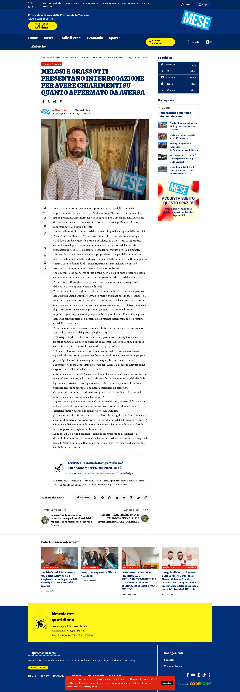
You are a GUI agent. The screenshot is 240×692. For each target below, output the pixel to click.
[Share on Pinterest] (102, 497)
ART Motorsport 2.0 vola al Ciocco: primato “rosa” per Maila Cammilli (182, 158)
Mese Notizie (61, 110)
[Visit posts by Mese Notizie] (45, 111)
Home (44, 57)
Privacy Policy (91, 686)
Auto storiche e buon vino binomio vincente (175, 114)
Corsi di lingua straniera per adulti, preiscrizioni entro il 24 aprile (183, 126)
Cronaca (145, 3)
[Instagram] (198, 675)
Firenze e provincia (110, 3)
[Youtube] (178, 77)
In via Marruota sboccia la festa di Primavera (182, 136)
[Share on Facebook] (43, 101)
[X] (178, 71)
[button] (167, 683)
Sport (76, 3)
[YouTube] (193, 675)
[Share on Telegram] (45, 248)
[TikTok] (204, 675)
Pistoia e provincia (52, 3)
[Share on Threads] (54, 101)
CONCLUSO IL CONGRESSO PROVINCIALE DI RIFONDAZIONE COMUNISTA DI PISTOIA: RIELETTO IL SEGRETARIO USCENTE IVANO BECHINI (140, 580)
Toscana (67, 3)
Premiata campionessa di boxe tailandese (98, 573)
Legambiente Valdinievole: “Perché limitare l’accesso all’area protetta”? (182, 170)
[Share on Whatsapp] (45, 233)
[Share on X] (49, 101)
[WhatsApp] (178, 90)
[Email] (45, 263)
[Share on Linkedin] (45, 241)
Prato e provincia (130, 3)
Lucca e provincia (89, 3)
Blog (51, 57)
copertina (47, 6)
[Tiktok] (178, 84)
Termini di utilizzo (90, 480)
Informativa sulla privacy (76, 484)
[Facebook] (178, 65)
